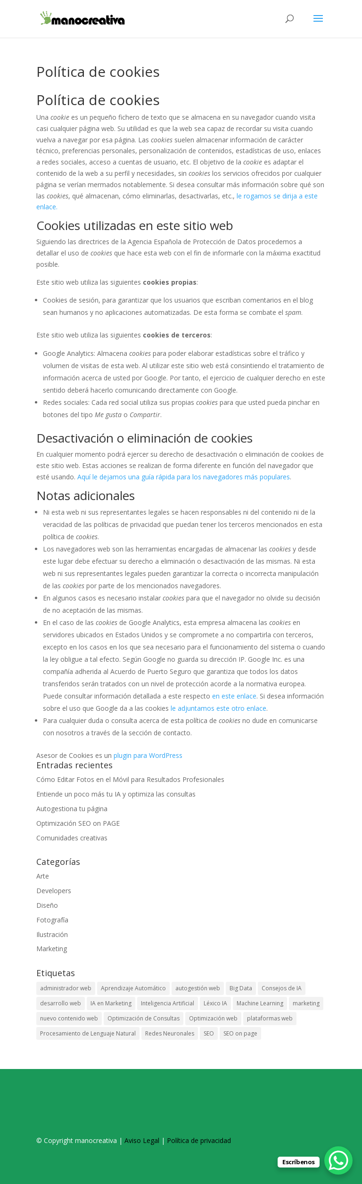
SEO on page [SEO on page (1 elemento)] (240, 1033)
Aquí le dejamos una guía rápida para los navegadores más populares (183, 476)
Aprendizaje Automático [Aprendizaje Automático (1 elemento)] (133, 988)
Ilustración (52, 934)
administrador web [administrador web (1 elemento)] (65, 988)
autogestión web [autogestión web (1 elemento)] (197, 988)
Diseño (47, 905)
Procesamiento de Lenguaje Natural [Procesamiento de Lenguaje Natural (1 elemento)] (88, 1033)
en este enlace (234, 695)
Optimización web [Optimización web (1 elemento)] (213, 1018)
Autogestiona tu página (71, 808)
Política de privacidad (199, 1140)
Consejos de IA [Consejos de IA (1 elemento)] (282, 988)
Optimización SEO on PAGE (78, 823)
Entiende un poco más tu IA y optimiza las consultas (116, 793)
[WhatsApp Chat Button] (338, 1160)
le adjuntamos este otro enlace (218, 708)
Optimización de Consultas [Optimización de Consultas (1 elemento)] (143, 1018)
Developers (53, 890)
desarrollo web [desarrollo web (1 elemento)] (60, 1003)
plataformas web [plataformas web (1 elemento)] (270, 1018)
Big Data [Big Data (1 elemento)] (241, 988)
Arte (42, 876)
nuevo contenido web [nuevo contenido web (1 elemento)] (69, 1018)
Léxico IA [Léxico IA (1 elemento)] (215, 1003)
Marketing (51, 948)
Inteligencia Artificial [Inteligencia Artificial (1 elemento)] (167, 1003)
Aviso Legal (141, 1140)
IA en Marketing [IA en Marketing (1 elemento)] (111, 1003)
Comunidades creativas (71, 837)
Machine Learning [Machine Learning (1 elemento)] (260, 1003)
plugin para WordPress (148, 755)
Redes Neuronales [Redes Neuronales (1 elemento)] (169, 1033)
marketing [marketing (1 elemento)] (306, 1003)
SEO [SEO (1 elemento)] (209, 1033)
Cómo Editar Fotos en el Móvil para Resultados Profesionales (130, 779)
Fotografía (52, 919)
